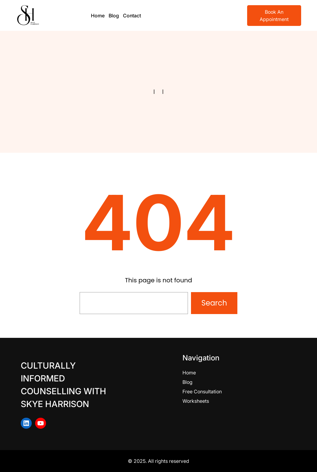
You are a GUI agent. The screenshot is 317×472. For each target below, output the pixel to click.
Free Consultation (202, 391)
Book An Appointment (274, 15)
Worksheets (195, 401)
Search (214, 303)
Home (189, 373)
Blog (187, 382)
